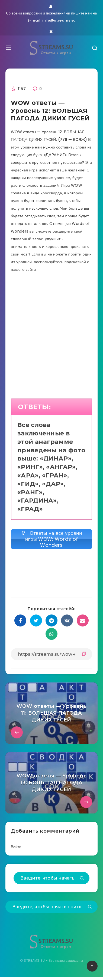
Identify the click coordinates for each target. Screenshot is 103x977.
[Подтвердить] (82, 878)
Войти (16, 847)
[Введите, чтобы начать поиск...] (51, 878)
